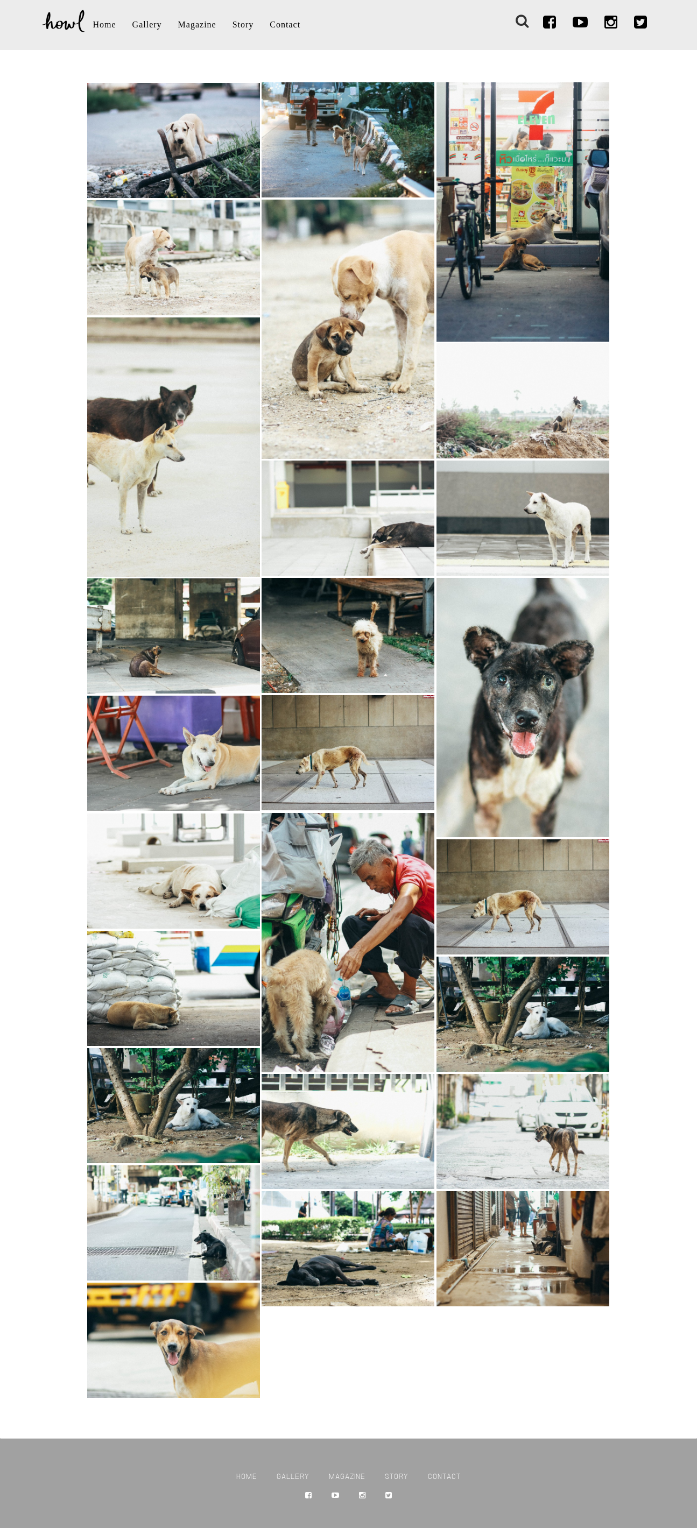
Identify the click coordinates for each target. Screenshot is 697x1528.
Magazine (197, 24)
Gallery (147, 24)
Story (243, 24)
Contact (285, 24)
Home (104, 24)
